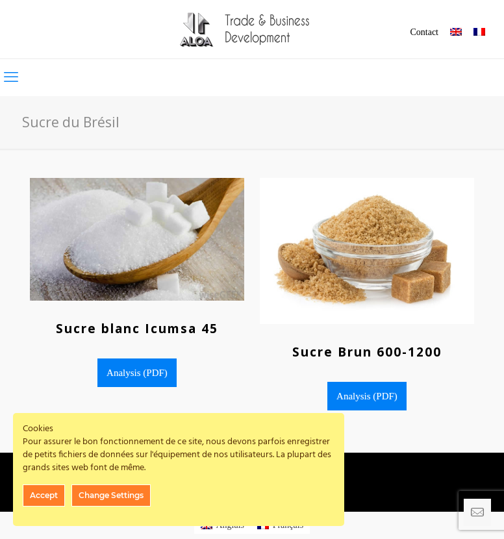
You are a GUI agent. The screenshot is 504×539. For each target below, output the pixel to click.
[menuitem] (456, 33)
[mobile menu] (11, 77)
